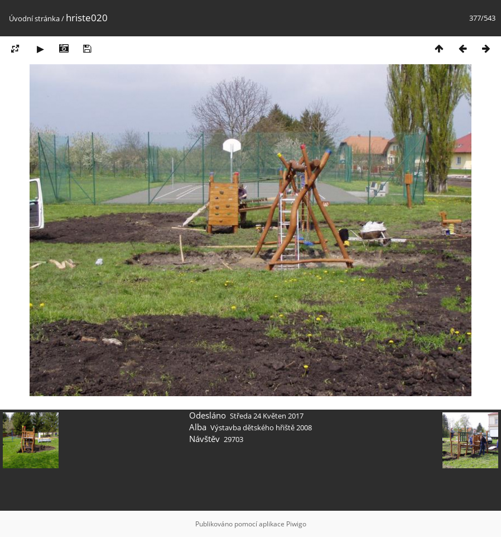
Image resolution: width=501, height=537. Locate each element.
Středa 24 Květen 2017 (267, 416)
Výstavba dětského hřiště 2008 (261, 427)
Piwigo (296, 524)
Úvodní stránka (34, 18)
